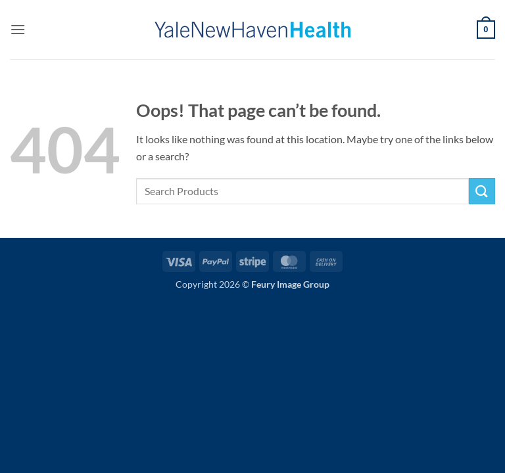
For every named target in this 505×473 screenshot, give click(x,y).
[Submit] (482, 191)
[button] (18, 29)
